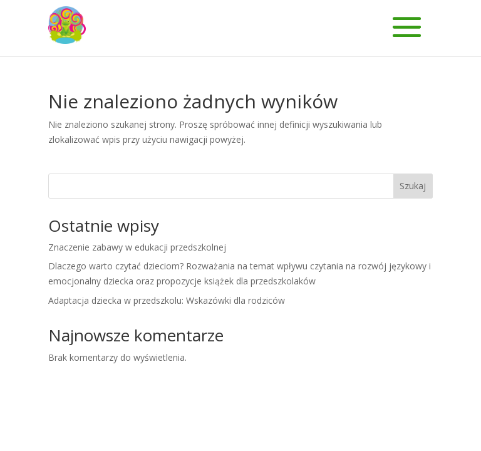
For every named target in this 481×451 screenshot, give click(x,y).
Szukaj (413, 186)
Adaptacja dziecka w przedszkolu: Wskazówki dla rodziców (166, 300)
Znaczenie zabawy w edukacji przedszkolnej (137, 247)
